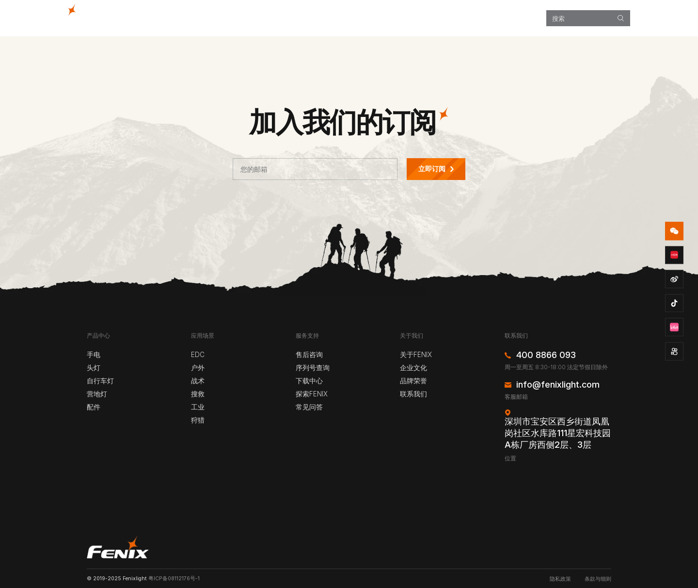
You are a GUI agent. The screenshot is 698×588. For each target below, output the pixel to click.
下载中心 (309, 381)
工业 (198, 407)
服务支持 (464, 18)
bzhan (674, 327)
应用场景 (365, 18)
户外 (198, 368)
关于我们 (513, 18)
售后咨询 (309, 355)
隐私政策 (560, 579)
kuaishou (674, 351)
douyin (674, 303)
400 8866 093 (546, 355)
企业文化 (413, 368)
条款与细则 (598, 579)
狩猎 (198, 420)
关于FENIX (416, 355)
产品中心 (317, 18)
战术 (198, 381)
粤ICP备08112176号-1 (174, 578)
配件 (93, 407)
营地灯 (97, 394)
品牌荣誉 (413, 381)
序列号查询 (313, 368)
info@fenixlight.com (558, 385)
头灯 (93, 368)
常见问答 (309, 407)
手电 (93, 355)
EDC (198, 355)
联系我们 (413, 394)
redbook (674, 255)
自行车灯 (100, 381)
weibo (674, 279)
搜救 (198, 394)
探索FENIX (415, 18)
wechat (674, 231)
